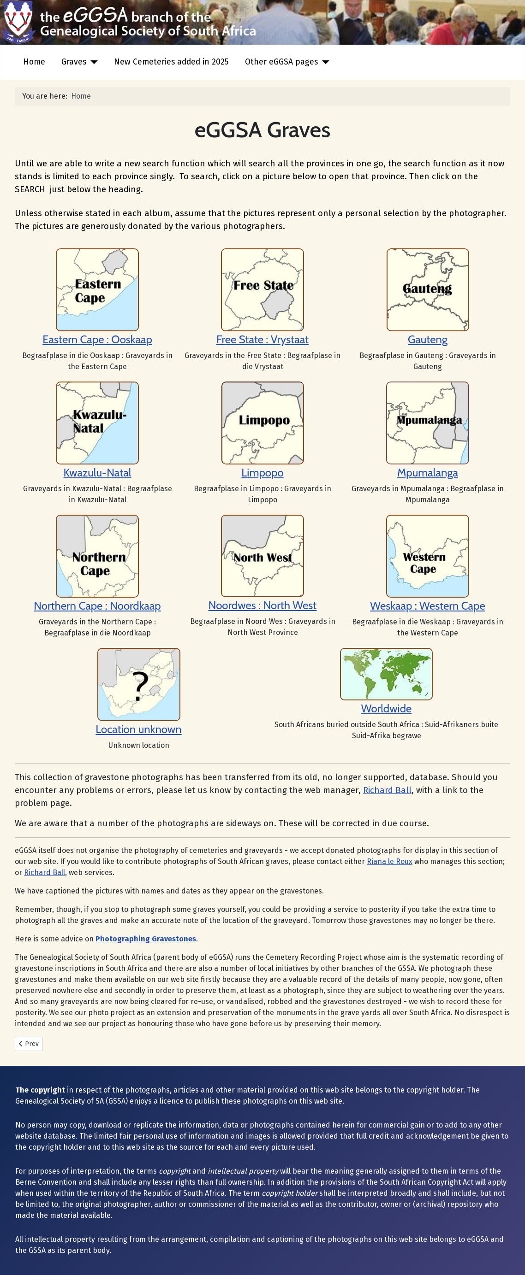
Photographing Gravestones (145, 938)
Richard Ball (387, 790)
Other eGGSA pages (281, 62)
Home (34, 62)
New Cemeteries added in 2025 (171, 62)
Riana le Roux (389, 861)
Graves (73, 62)
